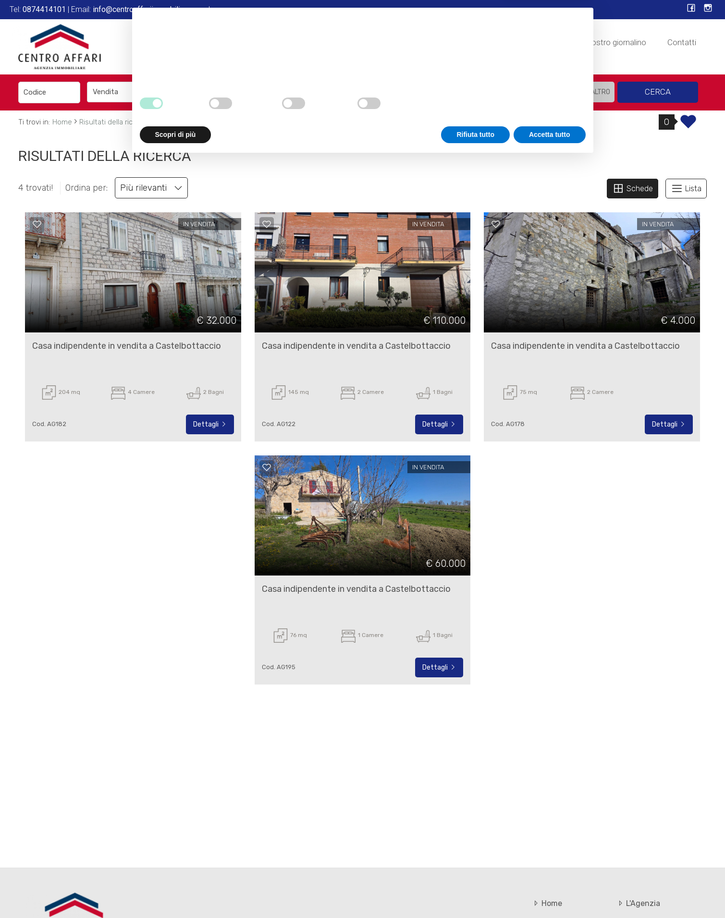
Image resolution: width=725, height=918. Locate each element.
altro (600, 92)
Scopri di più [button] (175, 891)
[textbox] (299, 91)
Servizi (415, 42)
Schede (632, 188)
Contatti (681, 42)
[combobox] (127, 92)
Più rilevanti (151, 188)
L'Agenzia (365, 42)
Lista (686, 188)
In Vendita (464, 42)
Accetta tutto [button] (549, 891)
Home (317, 42)
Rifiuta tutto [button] (475, 891)
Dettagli (210, 424)
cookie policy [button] (406, 806)
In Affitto (519, 42)
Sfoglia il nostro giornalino (601, 42)
